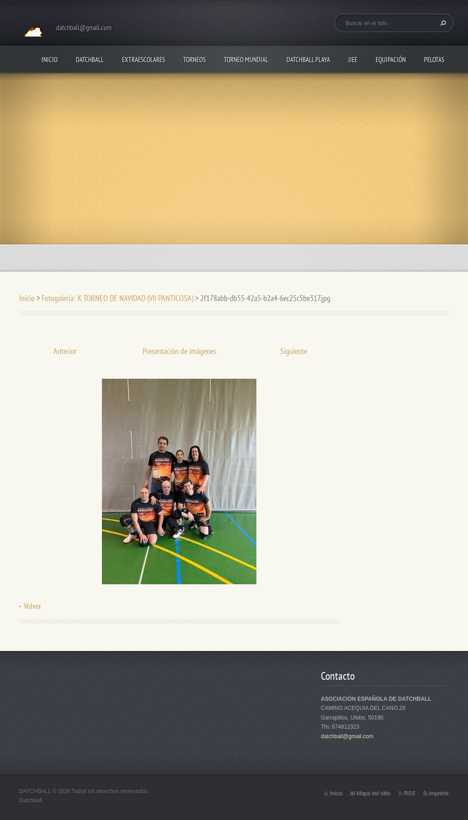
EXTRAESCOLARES (143, 59)
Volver (32, 606)
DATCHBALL (90, 59)
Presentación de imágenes (179, 351)
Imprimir (439, 793)
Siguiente (293, 351)
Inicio (50, 59)
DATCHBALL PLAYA (308, 59)
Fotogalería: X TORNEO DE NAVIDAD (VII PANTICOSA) (117, 298)
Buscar (442, 23)
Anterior (65, 351)
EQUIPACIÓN (391, 59)
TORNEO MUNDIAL (246, 59)
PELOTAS (434, 59)
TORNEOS (194, 59)
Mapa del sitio (373, 793)
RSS (409, 793)
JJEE (352, 59)
